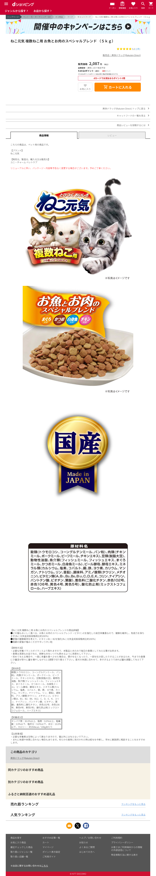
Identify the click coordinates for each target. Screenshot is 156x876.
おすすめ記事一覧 (51, 837)
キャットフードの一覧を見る (131, 115)
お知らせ (83, 842)
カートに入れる (118, 87)
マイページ (48, 847)
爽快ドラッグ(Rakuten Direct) (25, 757)
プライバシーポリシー (122, 842)
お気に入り (85, 88)
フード (70, 16)
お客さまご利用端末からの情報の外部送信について (126, 849)
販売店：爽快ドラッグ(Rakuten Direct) (122, 55)
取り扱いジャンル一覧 (21, 851)
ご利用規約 (116, 837)
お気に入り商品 (18, 842)
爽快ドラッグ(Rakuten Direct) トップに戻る (124, 108)
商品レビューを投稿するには (131, 125)
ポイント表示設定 (51, 851)
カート (45, 842)
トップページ (13, 16)
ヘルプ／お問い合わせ (90, 837)
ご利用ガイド (49, 856)
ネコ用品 (59, 16)
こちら (44, 865)
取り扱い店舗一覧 (19, 856)
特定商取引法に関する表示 (124, 854)
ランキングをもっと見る (133, 804)
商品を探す (16, 837)
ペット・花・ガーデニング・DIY (37, 16)
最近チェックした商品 (21, 847)
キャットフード (84, 16)
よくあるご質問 (87, 847)
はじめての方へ (87, 851)
